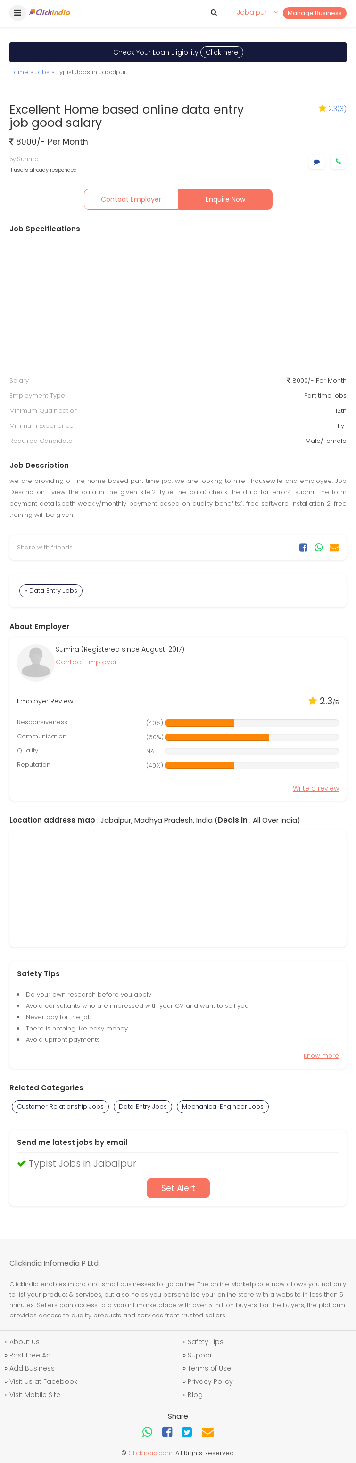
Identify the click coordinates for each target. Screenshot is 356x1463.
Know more (321, 1055)
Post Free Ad (30, 1355)
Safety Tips (206, 1342)
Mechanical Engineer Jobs (223, 1106)
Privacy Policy (210, 1381)
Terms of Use (209, 1368)
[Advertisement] (178, 305)
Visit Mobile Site (34, 1394)
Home (18, 71)
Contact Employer (131, 199)
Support (201, 1355)
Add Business (32, 1368)
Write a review (316, 788)
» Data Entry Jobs (51, 590)
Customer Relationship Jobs (60, 1106)
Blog (195, 1394)
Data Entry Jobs (143, 1106)
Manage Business (315, 12)
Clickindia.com (150, 1452)
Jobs (42, 71)
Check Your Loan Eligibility (178, 52)
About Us (24, 1342)
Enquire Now (225, 199)
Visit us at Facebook (43, 1381)
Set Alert (178, 1188)
